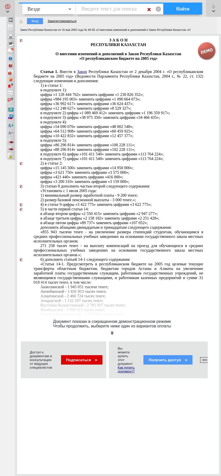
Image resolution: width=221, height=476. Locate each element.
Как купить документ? (126, 369)
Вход (35, 21)
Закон (82, 71)
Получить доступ (168, 360)
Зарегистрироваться (62, 21)
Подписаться (81, 360)
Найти (182, 8)
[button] (7, 8)
